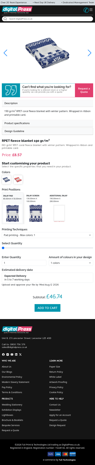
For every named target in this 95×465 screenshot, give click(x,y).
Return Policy (56, 371)
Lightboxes (7, 415)
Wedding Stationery (12, 404)
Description (11, 103)
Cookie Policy (56, 392)
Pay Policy (7, 387)
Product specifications (17, 123)
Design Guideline (14, 131)
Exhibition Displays (11, 409)
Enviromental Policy (12, 376)
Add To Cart (47, 308)
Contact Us (55, 404)
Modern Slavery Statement (15, 382)
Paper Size (54, 366)
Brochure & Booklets (12, 420)
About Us (6, 366)
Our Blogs (7, 371)
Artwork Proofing (58, 382)
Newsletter (55, 409)
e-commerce (49, 459)
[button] (11, 90)
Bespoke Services (11, 425)
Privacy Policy (56, 387)
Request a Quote (84, 90)
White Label (55, 376)
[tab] (47, 103)
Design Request (57, 425)
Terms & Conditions (12, 392)
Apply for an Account (60, 415)
